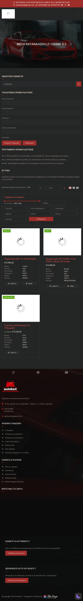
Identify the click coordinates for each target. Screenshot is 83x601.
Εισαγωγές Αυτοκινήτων (17, 580)
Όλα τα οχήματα (9, 467)
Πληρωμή (5, 137)
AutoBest (18, 596)
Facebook (38, 372)
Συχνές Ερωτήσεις (10, 441)
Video (29, 283)
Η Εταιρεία (7, 430)
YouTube (66, 372)
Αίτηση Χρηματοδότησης (12, 481)
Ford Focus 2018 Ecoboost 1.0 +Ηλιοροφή (17, 326)
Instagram (13, 372)
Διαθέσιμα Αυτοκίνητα (16, 553)
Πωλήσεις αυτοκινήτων (12, 434)
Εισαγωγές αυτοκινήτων (12, 438)
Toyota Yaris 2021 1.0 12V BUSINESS (20, 259)
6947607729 (54, 5)
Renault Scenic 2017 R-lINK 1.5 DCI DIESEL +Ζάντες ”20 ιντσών (61, 260)
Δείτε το (12, 283)
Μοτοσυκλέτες (9, 474)
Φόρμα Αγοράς (9, 478)
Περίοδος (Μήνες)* (9, 128)
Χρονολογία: (8, 203)
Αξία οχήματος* (8, 99)
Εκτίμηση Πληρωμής (11, 143)
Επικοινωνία (8, 445)
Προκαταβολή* (7, 108)
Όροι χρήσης (8, 449)
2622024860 (41, 5)
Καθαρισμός (29, 143)
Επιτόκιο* (5, 118)
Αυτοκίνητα (8, 470)
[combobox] (42, 187)
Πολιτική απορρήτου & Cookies (15, 453)
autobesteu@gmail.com (25, 5)
